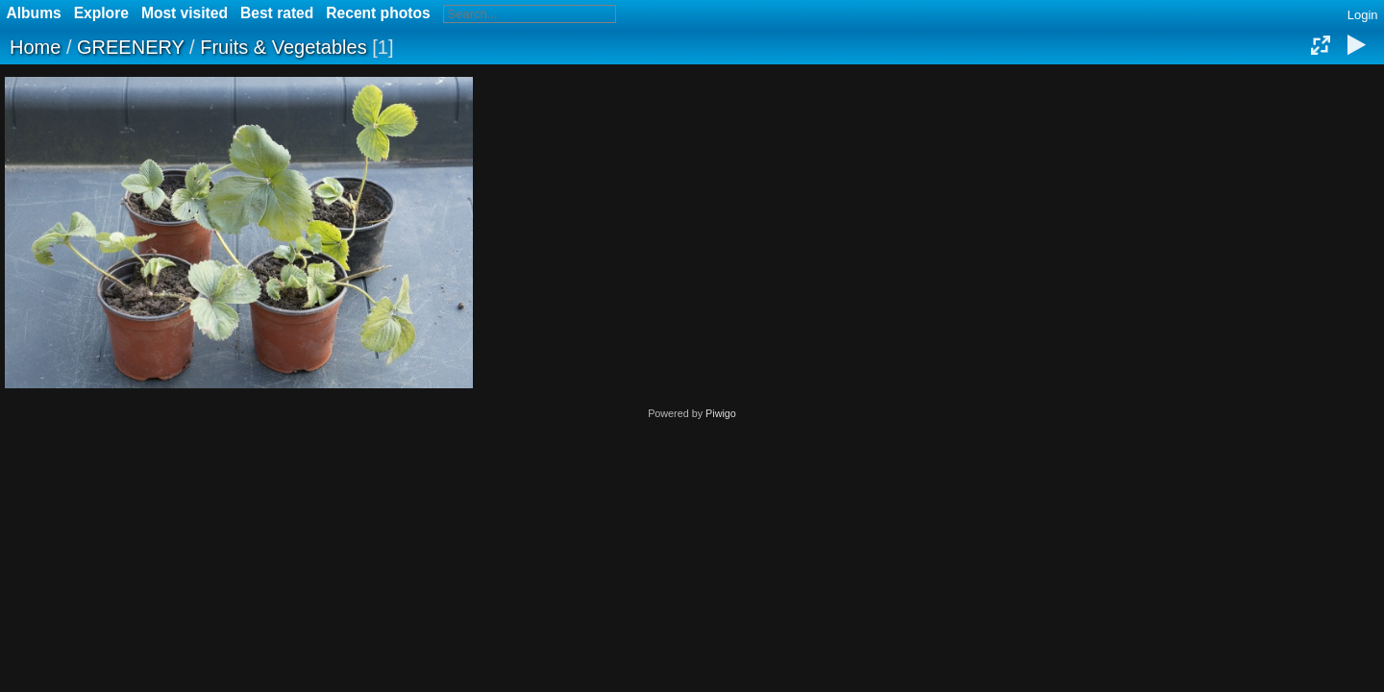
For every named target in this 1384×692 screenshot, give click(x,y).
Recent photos (378, 13)
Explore (101, 13)
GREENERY (131, 47)
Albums (34, 13)
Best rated (276, 13)
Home (35, 47)
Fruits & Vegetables (283, 47)
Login (1362, 15)
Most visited (184, 13)
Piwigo (720, 413)
